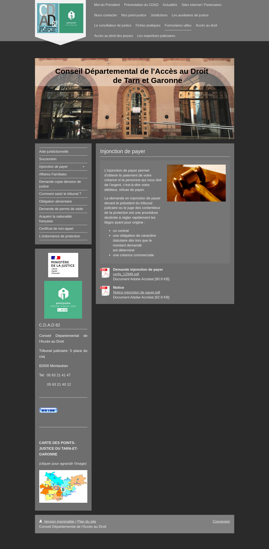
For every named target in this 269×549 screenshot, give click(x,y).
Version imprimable (57, 522)
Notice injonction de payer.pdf (136, 292)
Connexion (221, 522)
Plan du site (86, 522)
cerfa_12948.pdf (126, 274)
